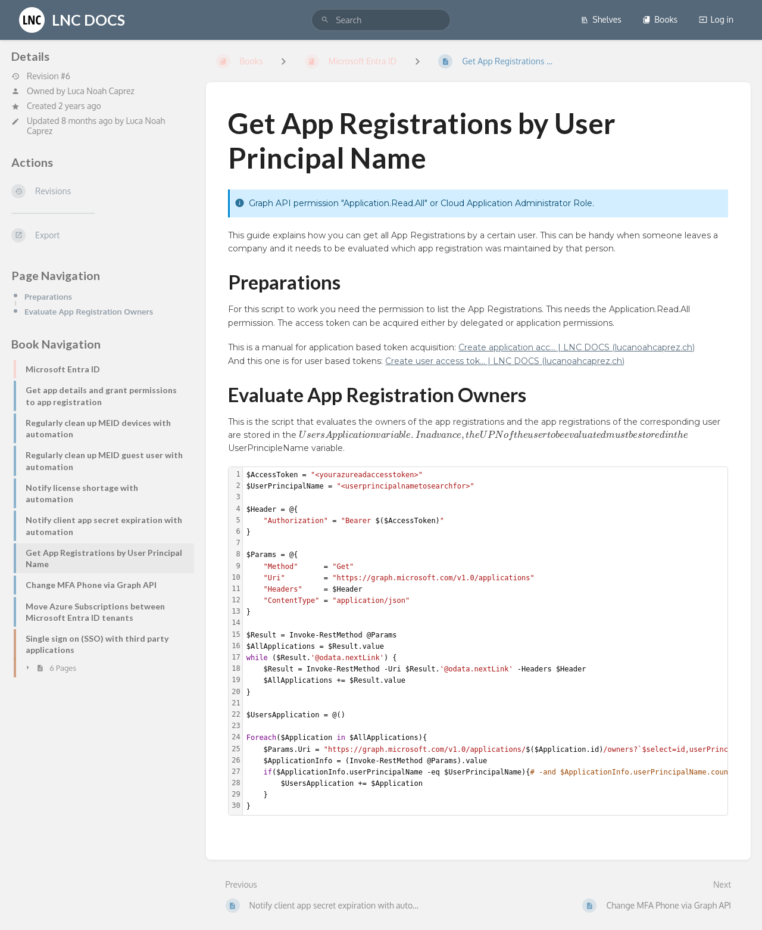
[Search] (325, 20)
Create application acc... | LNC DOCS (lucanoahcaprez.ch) (576, 347)
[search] (381, 20)
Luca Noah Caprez (101, 91)
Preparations (48, 296)
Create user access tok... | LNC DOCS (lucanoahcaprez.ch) (504, 361)
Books (659, 19)
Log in (716, 19)
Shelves (601, 19)
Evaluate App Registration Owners (88, 311)
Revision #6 (40, 76)
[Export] (99, 235)
